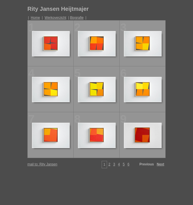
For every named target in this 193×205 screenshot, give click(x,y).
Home (35, 18)
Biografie (76, 18)
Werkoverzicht (55, 18)
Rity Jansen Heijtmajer (58, 9)
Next (160, 164)
